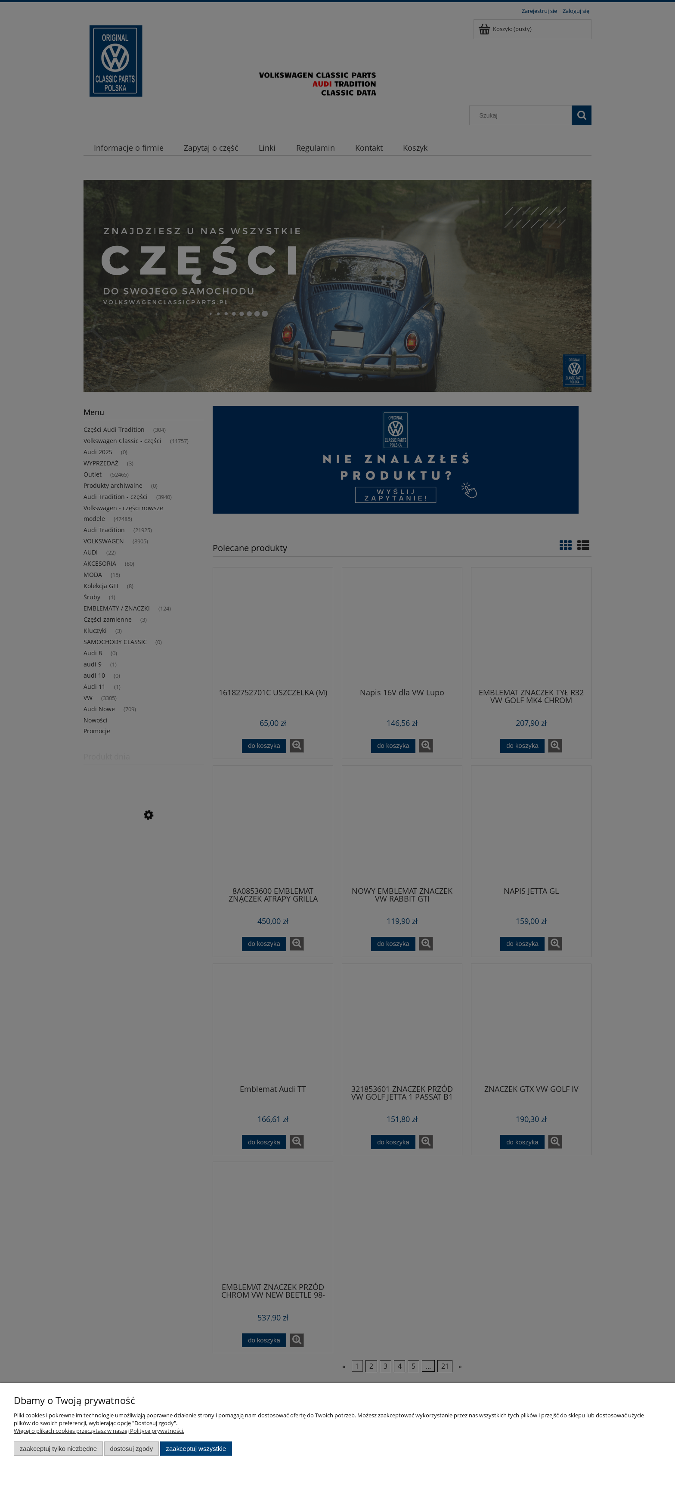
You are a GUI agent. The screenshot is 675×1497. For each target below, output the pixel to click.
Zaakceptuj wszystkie (196, 1448)
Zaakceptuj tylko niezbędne (58, 1448)
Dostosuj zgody (131, 1448)
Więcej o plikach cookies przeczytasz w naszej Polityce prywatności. (99, 1431)
